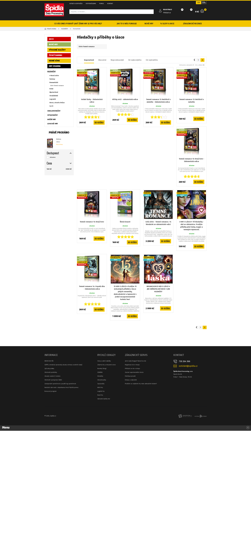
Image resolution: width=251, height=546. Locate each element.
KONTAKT (110, 3)
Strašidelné (53, 96)
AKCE (51, 39)
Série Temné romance (57, 85)
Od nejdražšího (152, 60)
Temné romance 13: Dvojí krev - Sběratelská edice (191, 160)
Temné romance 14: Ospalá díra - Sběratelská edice (92, 287)
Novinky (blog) (101, 368)
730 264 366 (184, 361)
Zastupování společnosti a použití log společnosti (60, 383)
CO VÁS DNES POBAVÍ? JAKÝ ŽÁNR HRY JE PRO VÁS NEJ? (78, 23)
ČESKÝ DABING (55, 55)
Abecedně (102, 60)
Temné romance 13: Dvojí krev (92, 222)
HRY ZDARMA (55, 66)
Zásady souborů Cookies (52, 376)
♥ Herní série (54, 76)
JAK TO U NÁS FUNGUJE (127, 23)
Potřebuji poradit (130, 376)
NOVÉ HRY (149, 23)
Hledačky (100, 376)
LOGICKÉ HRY (52, 124)
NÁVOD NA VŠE (49, 361)
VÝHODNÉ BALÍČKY (57, 50)
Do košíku (99, 122)
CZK (198, 2)
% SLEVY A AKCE (167, 23)
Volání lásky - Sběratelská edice (92, 100)
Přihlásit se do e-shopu (132, 368)
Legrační (52, 99)
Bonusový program (51, 391)
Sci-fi (51, 106)
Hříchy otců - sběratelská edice (125, 99)
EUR (203, 2)
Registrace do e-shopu (132, 365)
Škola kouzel (125, 222)
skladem (53, 157)
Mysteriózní (53, 92)
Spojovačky (100, 383)
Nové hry (100, 395)
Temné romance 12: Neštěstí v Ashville (191, 100)
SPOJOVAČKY (52, 115)
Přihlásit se (167, 13)
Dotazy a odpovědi (131, 380)
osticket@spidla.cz (188, 366)
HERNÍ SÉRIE (54, 61)
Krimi (51, 89)
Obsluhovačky (101, 380)
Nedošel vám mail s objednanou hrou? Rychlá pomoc (61, 387)
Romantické (53, 82)
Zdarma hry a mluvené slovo (106, 365)
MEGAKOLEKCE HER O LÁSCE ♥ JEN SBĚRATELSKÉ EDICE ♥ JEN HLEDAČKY (158, 289)
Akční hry (100, 387)
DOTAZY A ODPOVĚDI (75, 3)
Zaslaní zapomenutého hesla (134, 372)
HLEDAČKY (51, 71)
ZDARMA (99, 372)
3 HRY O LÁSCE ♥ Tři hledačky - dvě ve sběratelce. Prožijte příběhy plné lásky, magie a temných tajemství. (191, 226)
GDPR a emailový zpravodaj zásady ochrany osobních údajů (63, 365)
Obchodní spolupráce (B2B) (53, 380)
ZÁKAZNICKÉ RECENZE (192, 23)
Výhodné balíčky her (103, 399)
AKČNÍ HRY (51, 119)
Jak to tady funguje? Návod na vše (135, 361)
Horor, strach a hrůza (57, 103)
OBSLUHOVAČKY (53, 111)
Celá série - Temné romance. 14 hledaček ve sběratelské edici (158, 223)
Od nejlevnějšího (134, 60)
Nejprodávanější (117, 60)
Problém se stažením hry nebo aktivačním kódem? (141, 383)
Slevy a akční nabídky (104, 361)
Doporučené (89, 60)
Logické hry (100, 391)
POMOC (101, 3)
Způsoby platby (49, 368)
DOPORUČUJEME (91, 3)
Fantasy (52, 79)
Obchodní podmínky (51, 372)
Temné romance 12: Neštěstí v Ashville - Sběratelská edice (158, 100)
